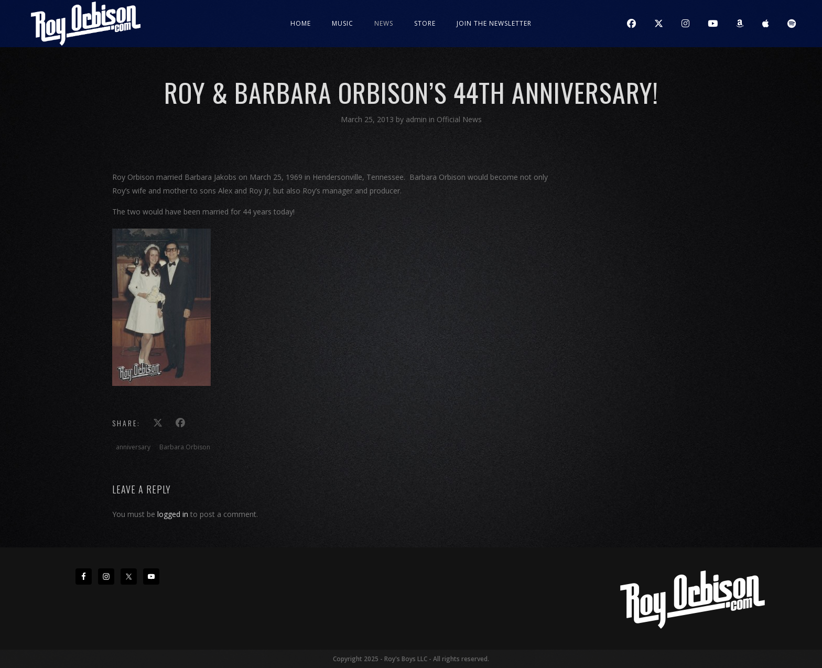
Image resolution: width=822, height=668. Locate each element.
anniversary (133, 447)
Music (342, 23)
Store (425, 23)
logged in (172, 514)
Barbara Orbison (184, 447)
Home (300, 23)
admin (417, 119)
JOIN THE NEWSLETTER (494, 23)
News (383, 23)
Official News (459, 119)
